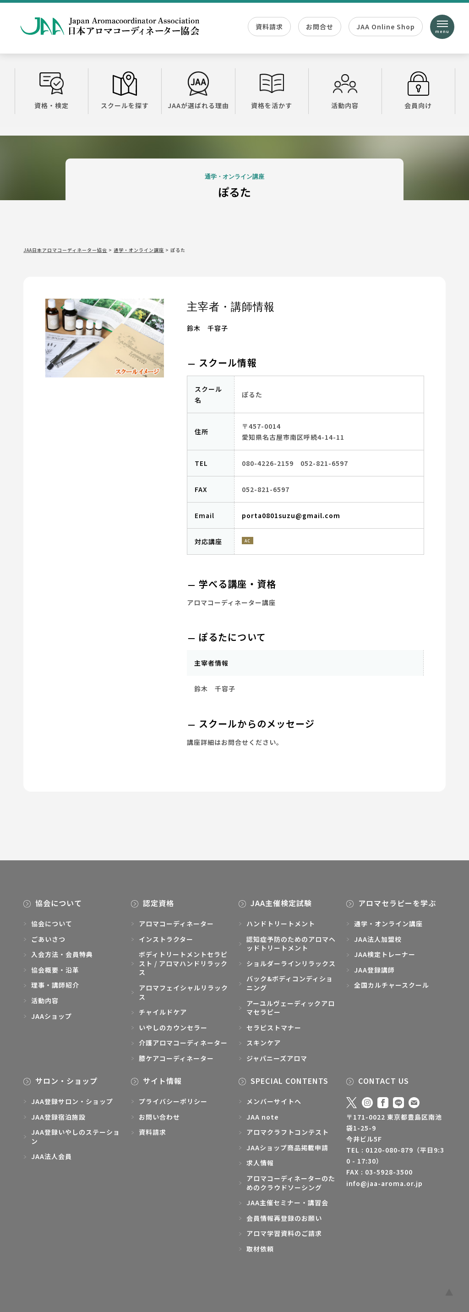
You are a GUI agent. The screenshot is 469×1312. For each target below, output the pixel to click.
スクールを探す (124, 90)
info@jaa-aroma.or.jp (384, 1183)
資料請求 (269, 26)
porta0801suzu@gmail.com (291, 515)
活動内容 (345, 90)
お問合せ (319, 26)
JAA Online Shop (385, 26)
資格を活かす (271, 90)
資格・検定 (51, 90)
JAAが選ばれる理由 (198, 90)
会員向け (418, 90)
